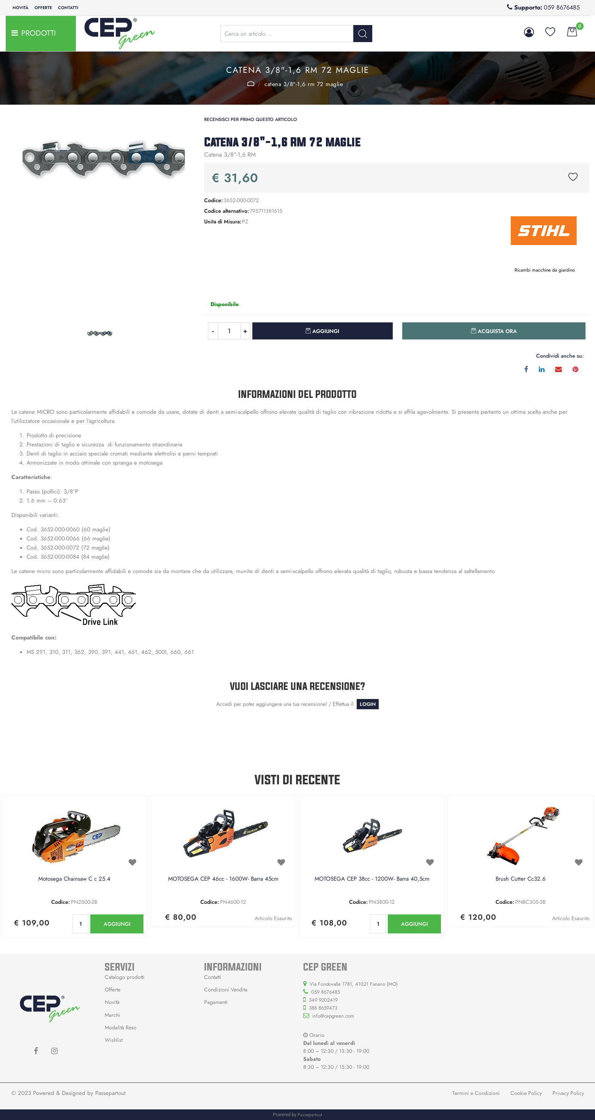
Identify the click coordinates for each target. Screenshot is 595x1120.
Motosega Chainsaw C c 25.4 (74, 879)
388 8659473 (323, 1008)
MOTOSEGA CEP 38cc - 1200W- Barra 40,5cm (372, 879)
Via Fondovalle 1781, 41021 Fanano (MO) (354, 984)
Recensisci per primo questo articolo (250, 119)
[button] (362, 33)
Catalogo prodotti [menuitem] (125, 977)
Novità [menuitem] (20, 8)
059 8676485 (562, 7)
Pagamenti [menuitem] (216, 1002)
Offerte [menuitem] (43, 8)
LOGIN (368, 704)
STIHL (251, 83)
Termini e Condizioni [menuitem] (476, 1093)
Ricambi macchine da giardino (545, 270)
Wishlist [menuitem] (114, 1040)
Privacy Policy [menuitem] (568, 1093)
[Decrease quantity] (213, 330)
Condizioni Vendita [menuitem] (225, 989)
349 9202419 (323, 1000)
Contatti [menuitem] (68, 8)
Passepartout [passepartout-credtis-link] (310, 1114)
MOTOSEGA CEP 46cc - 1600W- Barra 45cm (223, 879)
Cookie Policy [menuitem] (526, 1093)
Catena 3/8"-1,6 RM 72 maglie (303, 84)
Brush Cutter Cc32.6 (521, 879)
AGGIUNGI (117, 924)
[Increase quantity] (245, 330)
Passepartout (110, 1093)
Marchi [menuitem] (112, 1015)
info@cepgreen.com (333, 1015)
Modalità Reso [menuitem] (121, 1027)
